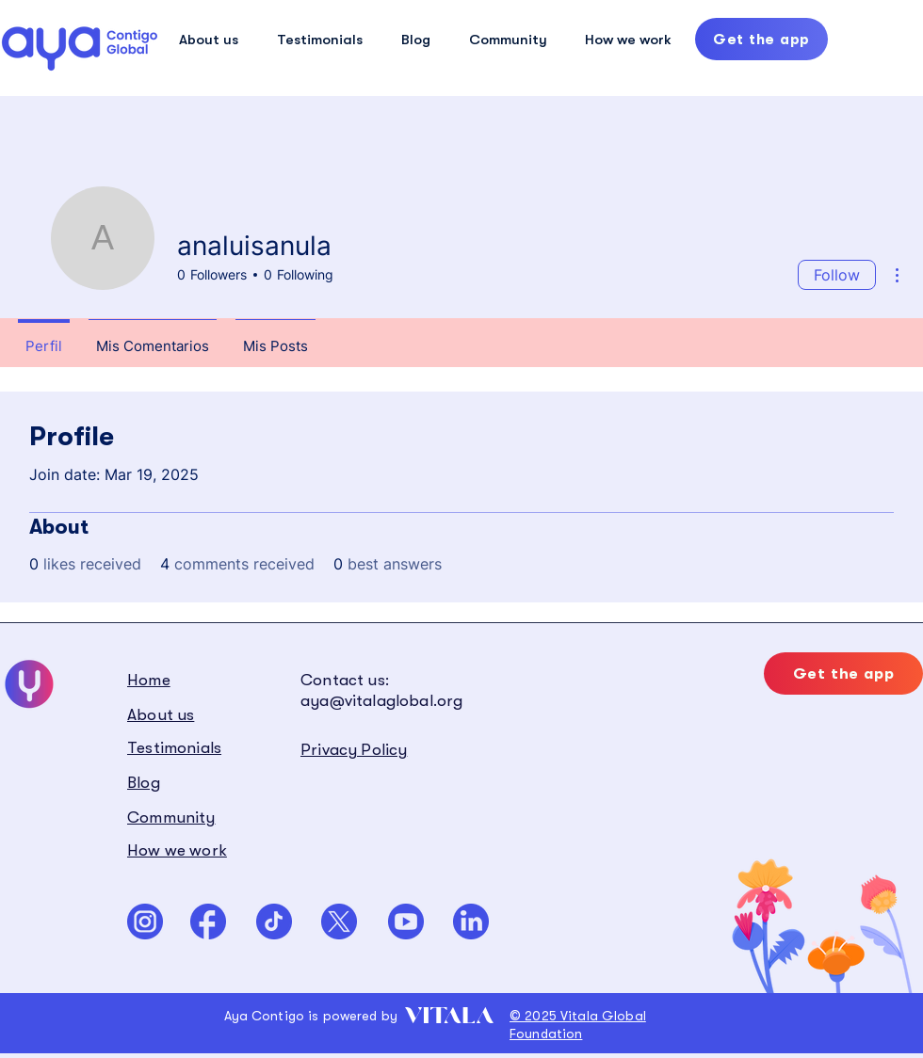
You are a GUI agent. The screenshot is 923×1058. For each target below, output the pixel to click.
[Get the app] (761, 39)
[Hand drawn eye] (79, 48)
